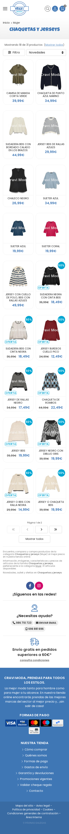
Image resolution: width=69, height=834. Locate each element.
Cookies (48, 809)
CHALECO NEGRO (18, 198)
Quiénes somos (36, 755)
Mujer (38, 565)
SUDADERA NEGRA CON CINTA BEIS (51, 295)
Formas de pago (36, 761)
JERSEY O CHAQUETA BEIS (51, 503)
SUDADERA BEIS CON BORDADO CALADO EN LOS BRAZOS (18, 147)
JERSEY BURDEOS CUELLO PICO (50, 350)
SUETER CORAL (51, 246)
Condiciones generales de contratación (32, 813)
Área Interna (34, 817)
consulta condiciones (34, 660)
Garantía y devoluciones (36, 773)
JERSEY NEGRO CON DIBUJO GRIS (51, 452)
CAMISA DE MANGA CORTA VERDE (18, 94)
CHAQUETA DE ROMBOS (51, 401)
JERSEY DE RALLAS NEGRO (18, 401)
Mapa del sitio (24, 805)
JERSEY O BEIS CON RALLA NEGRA (18, 503)
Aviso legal (43, 805)
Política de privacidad (26, 809)
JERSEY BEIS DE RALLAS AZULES (50, 145)
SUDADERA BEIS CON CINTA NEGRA (18, 350)
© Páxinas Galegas (34, 823)
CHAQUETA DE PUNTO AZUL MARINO (50, 94)
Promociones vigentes (36, 779)
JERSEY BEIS (18, 450)
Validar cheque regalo (36, 785)
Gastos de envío (36, 767)
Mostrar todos (54, 45)
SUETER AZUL (51, 198)
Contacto (36, 791)
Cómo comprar (36, 749)
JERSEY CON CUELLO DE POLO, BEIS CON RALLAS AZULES (18, 297)
